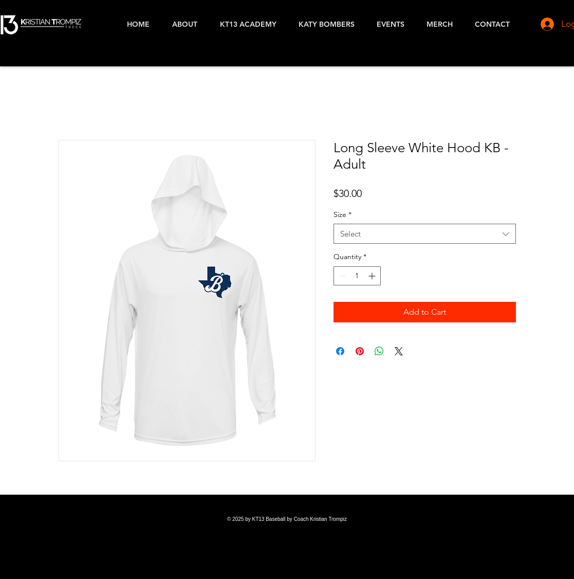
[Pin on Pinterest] (360, 351)
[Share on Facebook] (340, 351)
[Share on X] (399, 351)
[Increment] (372, 276)
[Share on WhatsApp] (379, 351)
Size (342, 214)
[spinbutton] (357, 276)
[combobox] (425, 234)
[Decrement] (341, 276)
